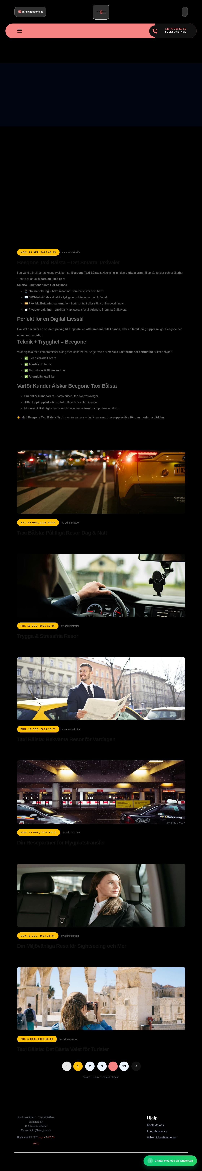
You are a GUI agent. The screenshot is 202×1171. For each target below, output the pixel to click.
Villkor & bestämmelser (162, 1137)
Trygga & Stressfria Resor (47, 636)
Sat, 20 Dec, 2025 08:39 (38, 522)
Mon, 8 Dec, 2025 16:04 (38, 936)
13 (124, 1066)
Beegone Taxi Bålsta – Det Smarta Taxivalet (68, 262)
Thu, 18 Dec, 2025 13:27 (38, 729)
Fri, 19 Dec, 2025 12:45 (38, 626)
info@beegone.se (30, 11)
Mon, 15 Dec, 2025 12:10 (39, 832)
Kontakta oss (155, 1125)
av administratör (71, 252)
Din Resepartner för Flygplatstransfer (61, 843)
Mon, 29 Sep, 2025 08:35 (38, 252)
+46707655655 (38, 1126)
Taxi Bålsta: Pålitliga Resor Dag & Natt (62, 533)
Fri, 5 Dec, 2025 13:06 (37, 1039)
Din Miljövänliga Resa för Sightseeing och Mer (71, 946)
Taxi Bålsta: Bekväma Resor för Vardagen (66, 739)
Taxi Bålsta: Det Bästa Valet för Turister (63, 1049)
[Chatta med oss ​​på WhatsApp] (170, 1160)
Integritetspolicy (157, 1131)
